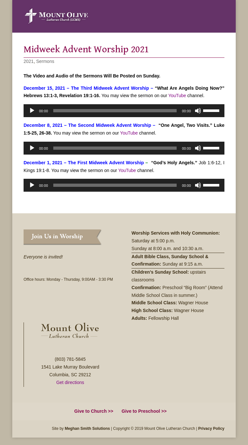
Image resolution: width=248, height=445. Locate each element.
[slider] (115, 110)
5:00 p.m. (166, 240)
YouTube (177, 95)
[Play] (32, 110)
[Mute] (198, 110)
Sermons (45, 61)
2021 (29, 61)
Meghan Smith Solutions (87, 428)
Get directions (70, 382)
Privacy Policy (211, 428)
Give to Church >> (93, 411)
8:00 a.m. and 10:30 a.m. (179, 248)
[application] (124, 110)
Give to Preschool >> (144, 411)
